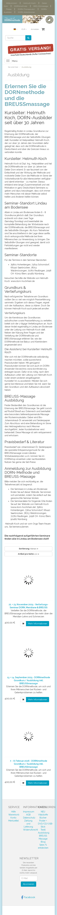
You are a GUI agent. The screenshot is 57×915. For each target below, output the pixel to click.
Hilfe (13, 811)
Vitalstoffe (43, 814)
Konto (13, 817)
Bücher (43, 817)
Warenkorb (13, 814)
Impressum (28, 811)
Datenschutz (29, 817)
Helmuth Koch (29, 3)
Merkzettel (13, 820)
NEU (43, 811)
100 (28, 554)
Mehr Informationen (37, 623)
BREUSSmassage (40, 6)
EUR (24, 29)
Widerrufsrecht (30, 830)
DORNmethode (20, 6)
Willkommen (11, 3)
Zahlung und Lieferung (28, 823)
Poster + (43, 820)
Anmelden (35, 29)
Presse (9, 9)
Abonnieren (28, 884)
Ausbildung (43, 833)
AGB (28, 814)
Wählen (28, 549)
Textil (43, 830)
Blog (43, 842)
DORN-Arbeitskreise (26, 12)
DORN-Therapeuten (26, 9)
